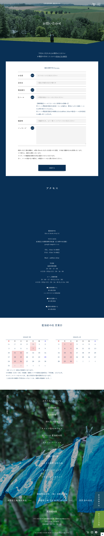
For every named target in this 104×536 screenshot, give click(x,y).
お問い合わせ (52, 456)
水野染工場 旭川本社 (17, 500)
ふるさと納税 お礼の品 (52, 463)
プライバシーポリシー (52, 476)
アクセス (52, 449)
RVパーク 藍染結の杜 (52, 435)
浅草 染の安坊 (85, 500)
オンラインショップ (52, 469)
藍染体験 (52, 414)
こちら (57, 68)
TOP (6, 7)
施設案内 (52, 407)
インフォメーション (52, 442)
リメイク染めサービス (52, 428)
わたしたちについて (52, 400)
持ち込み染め (52, 421)
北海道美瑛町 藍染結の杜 (52, 3)
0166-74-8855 (61, 56)
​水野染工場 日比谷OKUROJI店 (53, 500)
